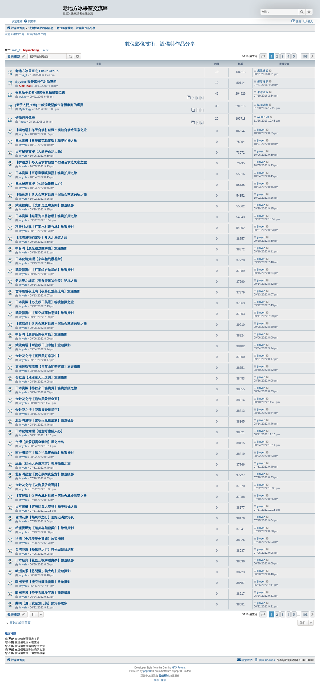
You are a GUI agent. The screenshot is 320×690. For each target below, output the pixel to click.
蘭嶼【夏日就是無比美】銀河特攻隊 (41, 603)
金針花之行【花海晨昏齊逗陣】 (38, 485)
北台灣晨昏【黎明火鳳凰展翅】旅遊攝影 (44, 420)
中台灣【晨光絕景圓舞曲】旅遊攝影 (41, 248)
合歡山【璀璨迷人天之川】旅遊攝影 (41, 377)
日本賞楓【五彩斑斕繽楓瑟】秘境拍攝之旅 (46, 173)
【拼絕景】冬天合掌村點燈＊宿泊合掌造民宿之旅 (51, 162)
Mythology (25, 109)
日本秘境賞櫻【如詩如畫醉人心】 (39, 184)
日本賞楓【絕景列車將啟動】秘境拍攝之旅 (46, 216)
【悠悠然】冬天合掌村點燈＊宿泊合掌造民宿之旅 (51, 323)
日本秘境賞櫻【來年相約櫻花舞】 (39, 259)
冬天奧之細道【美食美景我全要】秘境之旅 (46, 280)
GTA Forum (178, 667)
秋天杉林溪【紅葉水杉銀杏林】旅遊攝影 (44, 227)
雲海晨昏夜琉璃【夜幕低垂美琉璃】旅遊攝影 (47, 291)
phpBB (147, 671)
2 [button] (277, 56)
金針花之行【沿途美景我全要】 (38, 399)
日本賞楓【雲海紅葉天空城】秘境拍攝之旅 (46, 506)
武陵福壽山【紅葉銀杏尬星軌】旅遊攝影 (44, 270)
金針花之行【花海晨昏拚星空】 (38, 410)
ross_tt (16, 50)
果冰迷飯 (262, 70)
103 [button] (305, 56)
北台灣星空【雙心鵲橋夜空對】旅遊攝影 (44, 474)
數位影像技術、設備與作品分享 (160, 44)
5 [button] (294, 56)
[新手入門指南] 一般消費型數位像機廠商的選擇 (49, 105)
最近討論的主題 (36, 34)
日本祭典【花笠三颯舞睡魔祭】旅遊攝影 (44, 560)
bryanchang (31, 50)
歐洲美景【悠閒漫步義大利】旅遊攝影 (42, 571)
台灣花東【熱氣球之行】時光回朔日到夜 (44, 549)
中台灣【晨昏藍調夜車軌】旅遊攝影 (41, 334)
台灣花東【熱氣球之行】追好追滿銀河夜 (44, 517)
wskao (22, 96)
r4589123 (263, 117)
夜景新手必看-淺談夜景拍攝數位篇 (40, 92)
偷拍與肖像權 (25, 117)
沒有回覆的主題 (14, 34)
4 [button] (288, 56)
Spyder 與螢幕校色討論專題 (35, 82)
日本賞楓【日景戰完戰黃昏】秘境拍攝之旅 (46, 141)
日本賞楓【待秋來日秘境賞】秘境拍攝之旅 (46, 388)
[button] (263, 56)
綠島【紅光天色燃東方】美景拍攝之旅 (42, 463)
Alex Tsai (25, 85)
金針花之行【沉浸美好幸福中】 (38, 356)
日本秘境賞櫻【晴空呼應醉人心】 (39, 431)
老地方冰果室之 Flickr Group (36, 71)
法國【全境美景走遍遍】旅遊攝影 (39, 539)
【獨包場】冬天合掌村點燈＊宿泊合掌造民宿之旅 (51, 130)
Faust (45, 50)
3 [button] (283, 56)
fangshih (262, 104)
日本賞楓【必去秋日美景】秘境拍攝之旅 (44, 302)
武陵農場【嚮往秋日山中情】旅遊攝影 (42, 345)
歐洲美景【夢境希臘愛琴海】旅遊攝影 (42, 592)
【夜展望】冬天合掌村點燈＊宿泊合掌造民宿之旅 (51, 496)
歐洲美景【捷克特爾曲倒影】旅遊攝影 (42, 582)
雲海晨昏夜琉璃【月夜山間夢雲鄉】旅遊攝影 (47, 367)
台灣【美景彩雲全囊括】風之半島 (39, 442)
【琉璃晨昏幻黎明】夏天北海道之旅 (41, 237)
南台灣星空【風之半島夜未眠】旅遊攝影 (44, 453)
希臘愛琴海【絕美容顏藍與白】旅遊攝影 (44, 528)
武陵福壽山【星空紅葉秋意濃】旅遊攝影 (44, 313)
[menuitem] (30, 21)
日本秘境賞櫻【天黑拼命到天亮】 (39, 151)
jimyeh (23, 134)
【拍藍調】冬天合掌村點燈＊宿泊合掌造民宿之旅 (51, 194)
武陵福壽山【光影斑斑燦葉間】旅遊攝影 (44, 205)
